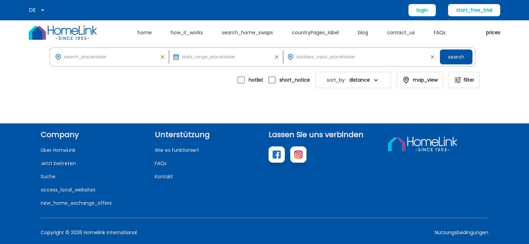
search (456, 57)
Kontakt (164, 176)
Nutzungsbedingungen (461, 232)
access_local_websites (68, 189)
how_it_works (187, 32)
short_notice (294, 80)
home (144, 32)
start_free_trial (474, 10)
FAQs (440, 32)
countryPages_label (315, 32)
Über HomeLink (58, 150)
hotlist (256, 80)
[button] (376, 80)
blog (363, 32)
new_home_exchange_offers (76, 203)
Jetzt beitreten (58, 163)
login (422, 10)
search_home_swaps (247, 32)
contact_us (401, 32)
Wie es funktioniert (177, 150)
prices (493, 32)
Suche (48, 176)
